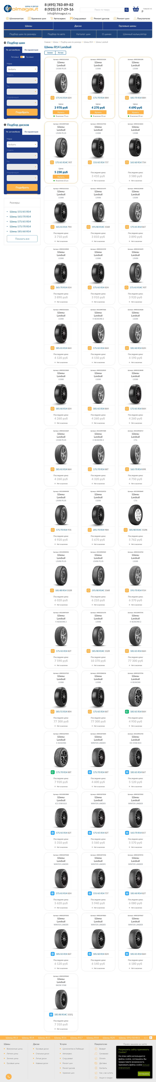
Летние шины (12, 1053)
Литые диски (41, 1058)
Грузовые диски (42, 1048)
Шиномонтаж (15, 18)
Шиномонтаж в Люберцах (73, 1048)
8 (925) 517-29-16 (59, 9)
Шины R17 (76, 1037)
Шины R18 (93, 1037)
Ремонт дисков (99, 18)
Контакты (103, 1068)
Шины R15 (44, 1037)
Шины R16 (60, 1037)
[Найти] (127, 10)
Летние (60, 52)
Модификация (13, 97)
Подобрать (22, 112)
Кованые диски (42, 1063)
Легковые (15, 57)
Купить (61, 112)
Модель (10, 75)
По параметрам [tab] (31, 49)
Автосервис (58, 18)
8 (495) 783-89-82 (59, 4)
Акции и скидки (105, 1077)
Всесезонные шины (15, 1048)
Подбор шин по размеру (23, 34)
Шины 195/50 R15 (129, 1037)
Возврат (102, 1048)
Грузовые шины (127, 25)
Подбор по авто (56, 34)
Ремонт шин (121, 18)
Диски (77, 25)
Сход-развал (78, 18)
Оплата (102, 1058)
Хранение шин (37, 18)
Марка (9, 63)
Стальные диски (42, 1053)
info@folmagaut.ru (59, 13)
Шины (28, 25)
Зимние (50, 52)
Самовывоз (103, 1053)
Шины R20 (109, 1037)
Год (8, 86)
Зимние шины (12, 1058)
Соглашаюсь (144, 1074)
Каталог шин (83, 34)
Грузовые (30, 57)
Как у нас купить (106, 1073)
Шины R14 (28, 1037)
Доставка (103, 1063)
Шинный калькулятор (134, 34)
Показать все (22, 238)
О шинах (106, 34)
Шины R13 (12, 1037)
